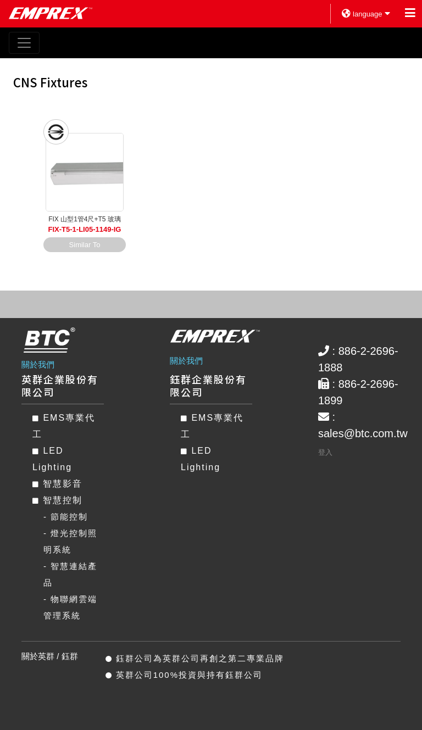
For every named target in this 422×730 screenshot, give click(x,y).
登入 (325, 452)
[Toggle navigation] (24, 43)
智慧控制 (57, 500)
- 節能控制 (65, 516)
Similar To (85, 245)
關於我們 (37, 364)
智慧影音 (57, 483)
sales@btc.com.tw (363, 433)
